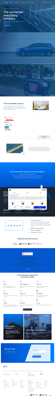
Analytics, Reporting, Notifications (31, 383)
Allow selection (27, 207)
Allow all (40, 207)
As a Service (22, 2)
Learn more (6, 203)
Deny (15, 207)
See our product (27, 309)
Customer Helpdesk (31, 388)
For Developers (5, 384)
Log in (51, 2)
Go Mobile (37, 382)
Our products (10, 336)
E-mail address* (35, 350)
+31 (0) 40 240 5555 (6, 374)
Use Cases (28, 2)
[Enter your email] (39, 352)
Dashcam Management (31, 390)
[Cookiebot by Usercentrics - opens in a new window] (42, 190)
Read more (27, 269)
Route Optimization (39, 384)
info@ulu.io (17, 374)
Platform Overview (6, 382)
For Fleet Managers (14, 384)
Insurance (21, 384)
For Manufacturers (14, 382)
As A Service (46, 382)
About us (32, 2)
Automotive (21, 382)
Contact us (45, 2)
